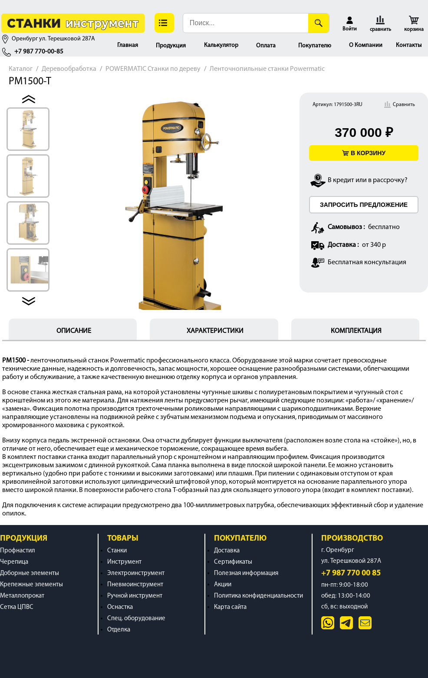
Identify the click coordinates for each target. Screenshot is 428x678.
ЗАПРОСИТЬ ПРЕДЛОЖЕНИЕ (364, 204)
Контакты (408, 45)
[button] (164, 23)
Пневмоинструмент (135, 585)
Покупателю (314, 46)
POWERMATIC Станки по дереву (153, 69)
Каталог (21, 69)
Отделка (118, 630)
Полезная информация (246, 573)
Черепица (14, 562)
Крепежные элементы (31, 585)
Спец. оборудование (136, 618)
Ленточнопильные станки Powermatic (267, 69)
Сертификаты (233, 562)
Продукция (171, 46)
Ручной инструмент (134, 596)
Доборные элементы (29, 573)
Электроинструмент (136, 573)
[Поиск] (318, 23)
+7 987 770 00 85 (351, 573)
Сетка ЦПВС (16, 607)
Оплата (266, 46)
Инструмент (124, 562)
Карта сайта (230, 607)
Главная (127, 45)
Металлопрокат (22, 596)
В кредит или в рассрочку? (368, 180)
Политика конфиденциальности (258, 596)
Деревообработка (69, 69)
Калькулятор (221, 45)
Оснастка (120, 607)
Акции (222, 585)
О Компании (365, 45)
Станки (117, 551)
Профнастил (17, 551)
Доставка (227, 551)
